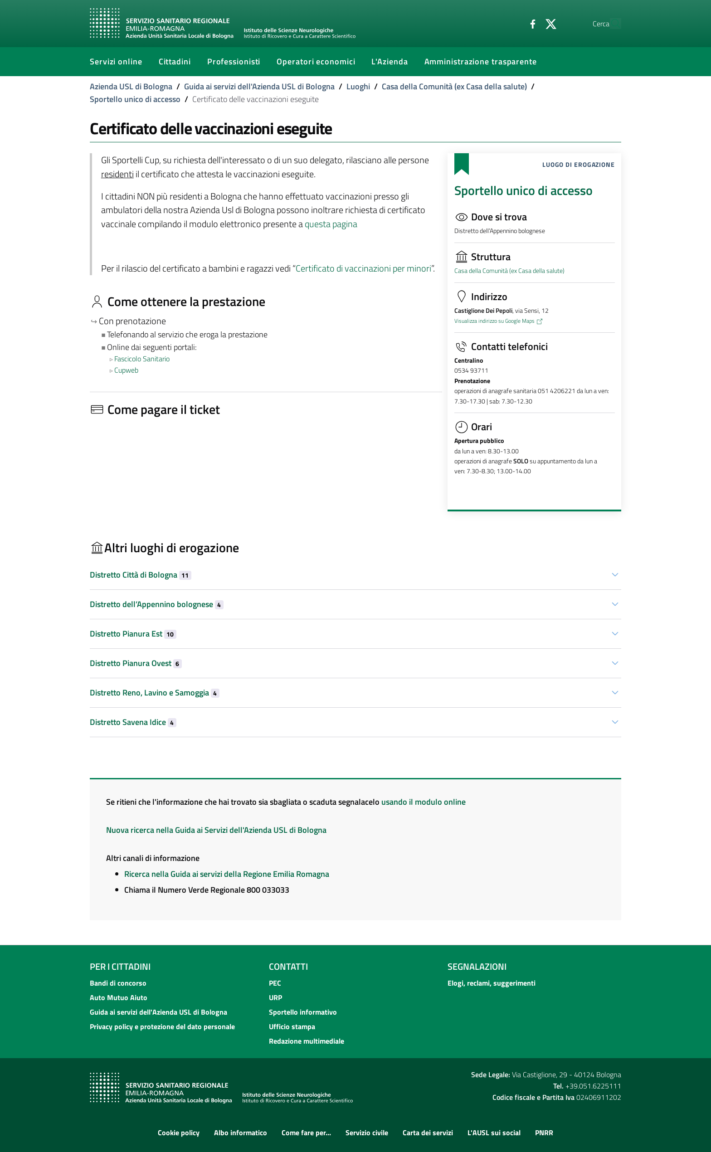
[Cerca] (610, 23)
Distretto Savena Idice (133, 722)
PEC (275, 982)
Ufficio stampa (292, 1026)
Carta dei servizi (428, 1132)
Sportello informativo (303, 1011)
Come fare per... (306, 1132)
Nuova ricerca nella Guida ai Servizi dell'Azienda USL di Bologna (216, 830)
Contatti (288, 966)
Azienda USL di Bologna (131, 86)
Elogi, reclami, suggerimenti (492, 982)
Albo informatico (240, 1132)
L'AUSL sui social (494, 1132)
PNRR (544, 1132)
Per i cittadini (120, 966)
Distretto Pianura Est (133, 633)
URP (275, 997)
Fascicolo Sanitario (142, 358)
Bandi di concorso (118, 982)
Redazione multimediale (306, 1040)
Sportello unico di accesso (135, 99)
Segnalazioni (477, 966)
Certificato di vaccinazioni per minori (363, 268)
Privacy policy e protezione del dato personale (162, 1026)
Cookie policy (179, 1132)
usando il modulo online (423, 802)
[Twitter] (530, 23)
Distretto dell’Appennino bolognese (157, 604)
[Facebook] (512, 23)
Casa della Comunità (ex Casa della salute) (454, 86)
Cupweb (126, 370)
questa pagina (331, 224)
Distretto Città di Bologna (140, 575)
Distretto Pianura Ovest (136, 663)
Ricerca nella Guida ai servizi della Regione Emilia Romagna (226, 874)
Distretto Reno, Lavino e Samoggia (154, 692)
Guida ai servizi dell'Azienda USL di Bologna (259, 86)
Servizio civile (367, 1132)
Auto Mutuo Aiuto (118, 997)
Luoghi (358, 86)
